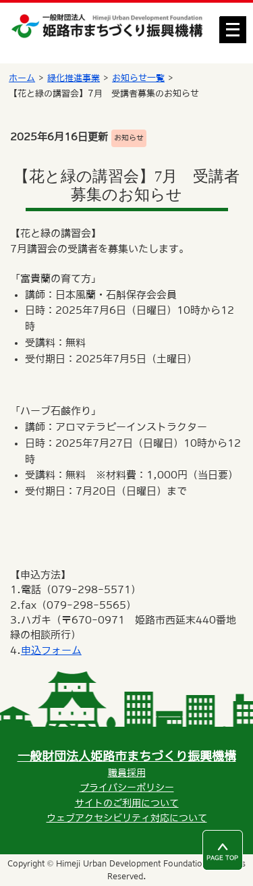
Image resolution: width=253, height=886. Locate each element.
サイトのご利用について (127, 803)
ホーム (22, 78)
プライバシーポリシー (127, 787)
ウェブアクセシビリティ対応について (127, 818)
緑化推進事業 (73, 78)
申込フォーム (51, 650)
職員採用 (127, 772)
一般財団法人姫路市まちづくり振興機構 (127, 756)
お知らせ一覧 (138, 78)
